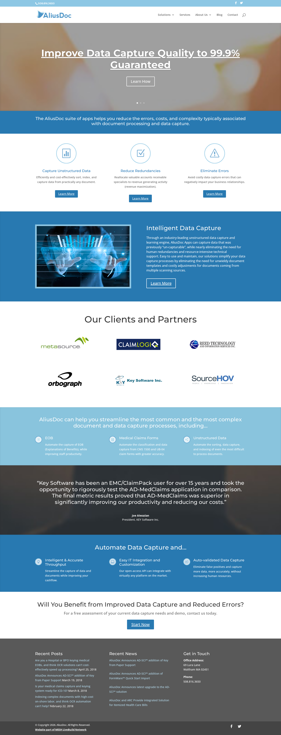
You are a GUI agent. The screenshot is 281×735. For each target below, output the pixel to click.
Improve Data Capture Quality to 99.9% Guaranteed (140, 61)
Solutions (164, 15)
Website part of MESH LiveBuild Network (60, 729)
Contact (233, 15)
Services (185, 15)
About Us (201, 15)
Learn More (66, 194)
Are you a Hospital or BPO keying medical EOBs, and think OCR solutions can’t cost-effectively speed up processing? (62, 664)
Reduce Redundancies (140, 171)
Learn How (140, 84)
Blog (219, 15)
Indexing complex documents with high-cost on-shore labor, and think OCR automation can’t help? (64, 701)
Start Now (140, 624)
